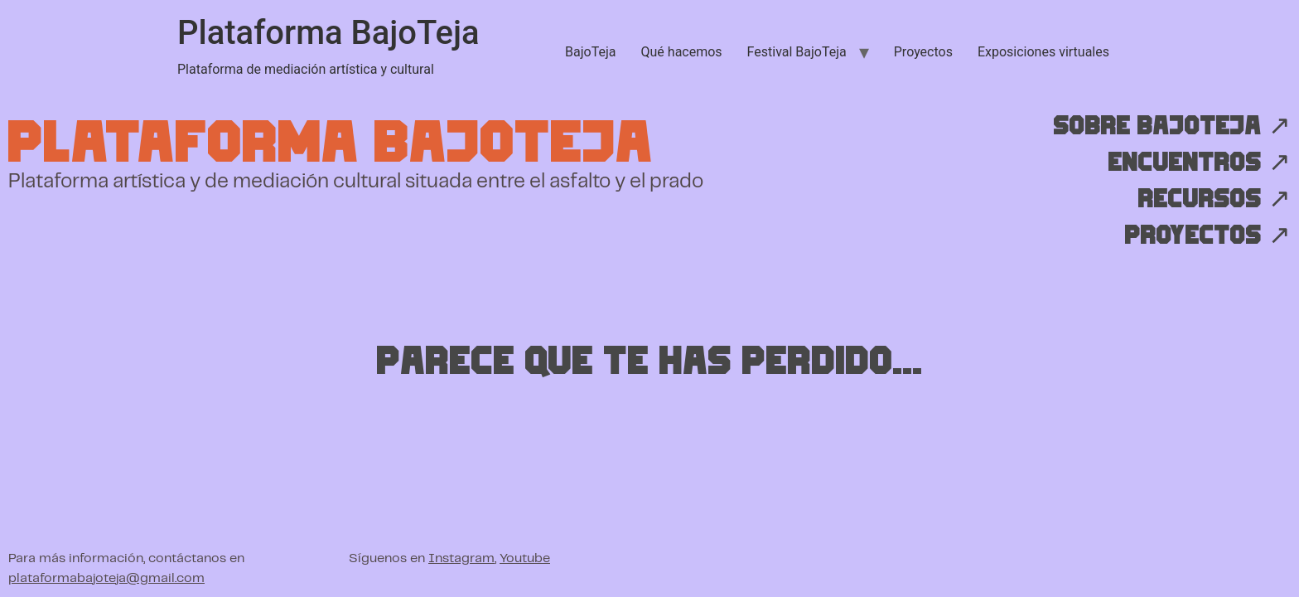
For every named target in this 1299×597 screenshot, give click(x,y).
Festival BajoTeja (797, 52)
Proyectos (923, 52)
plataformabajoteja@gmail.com (106, 578)
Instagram (461, 558)
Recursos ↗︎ (1213, 199)
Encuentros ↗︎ (1199, 162)
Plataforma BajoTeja (328, 32)
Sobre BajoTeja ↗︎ (1171, 126)
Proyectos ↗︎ (1207, 235)
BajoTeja (590, 52)
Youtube (525, 558)
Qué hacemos (681, 52)
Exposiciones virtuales (1043, 52)
